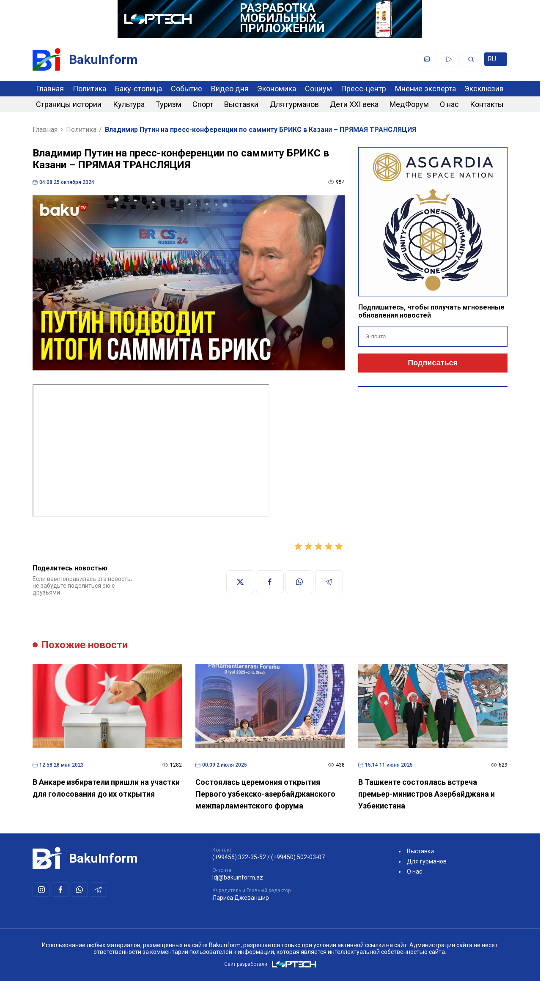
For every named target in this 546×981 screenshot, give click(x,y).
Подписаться (433, 363)
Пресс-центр (363, 88)
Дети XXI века (354, 104)
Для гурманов (294, 104)
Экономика (276, 88)
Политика (89, 88)
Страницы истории (69, 104)
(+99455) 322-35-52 (239, 857)
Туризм (168, 104)
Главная (50, 88)
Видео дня (230, 88)
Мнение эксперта (425, 88)
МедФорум (409, 104)
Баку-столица (138, 88)
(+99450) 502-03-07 (298, 857)
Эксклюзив (484, 88)
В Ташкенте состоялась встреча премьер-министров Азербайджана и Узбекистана (426, 794)
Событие (186, 88)
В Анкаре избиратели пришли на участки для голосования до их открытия (106, 788)
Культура (129, 104)
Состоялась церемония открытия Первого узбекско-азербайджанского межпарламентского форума (265, 794)
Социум (318, 88)
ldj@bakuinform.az (237, 877)
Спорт (202, 104)
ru (495, 60)
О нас (449, 104)
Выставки (241, 104)
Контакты (487, 104)
